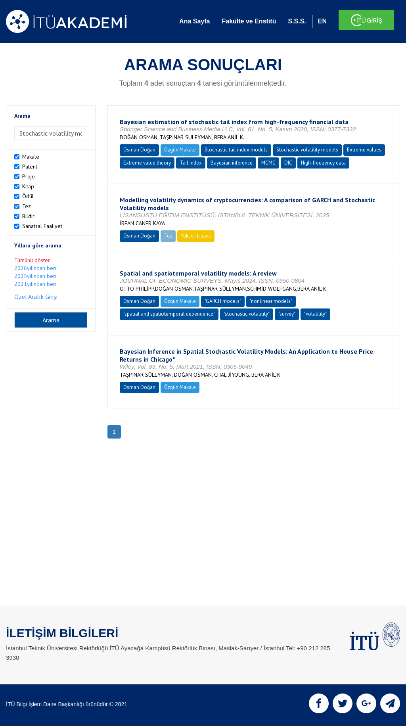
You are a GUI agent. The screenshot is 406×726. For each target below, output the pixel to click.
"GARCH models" (223, 301)
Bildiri (29, 216)
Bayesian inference (232, 162)
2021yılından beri (35, 283)
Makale (30, 156)
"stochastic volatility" (247, 313)
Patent (29, 166)
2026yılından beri (35, 268)
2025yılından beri (35, 276)
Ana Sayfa (194, 21)
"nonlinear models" (271, 301)
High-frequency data (323, 162)
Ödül (28, 196)
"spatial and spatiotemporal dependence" (169, 313)
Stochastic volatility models (307, 149)
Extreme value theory (147, 162)
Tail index (191, 162)
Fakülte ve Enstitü (249, 21)
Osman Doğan (139, 149)
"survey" (286, 313)
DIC (288, 162)
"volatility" (315, 313)
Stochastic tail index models (236, 149)
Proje (28, 176)
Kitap (28, 186)
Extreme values (364, 149)
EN (322, 21)
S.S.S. (297, 21)
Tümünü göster (32, 260)
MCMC (268, 162)
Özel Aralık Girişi (35, 297)
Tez (26, 206)
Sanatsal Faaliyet (42, 226)
